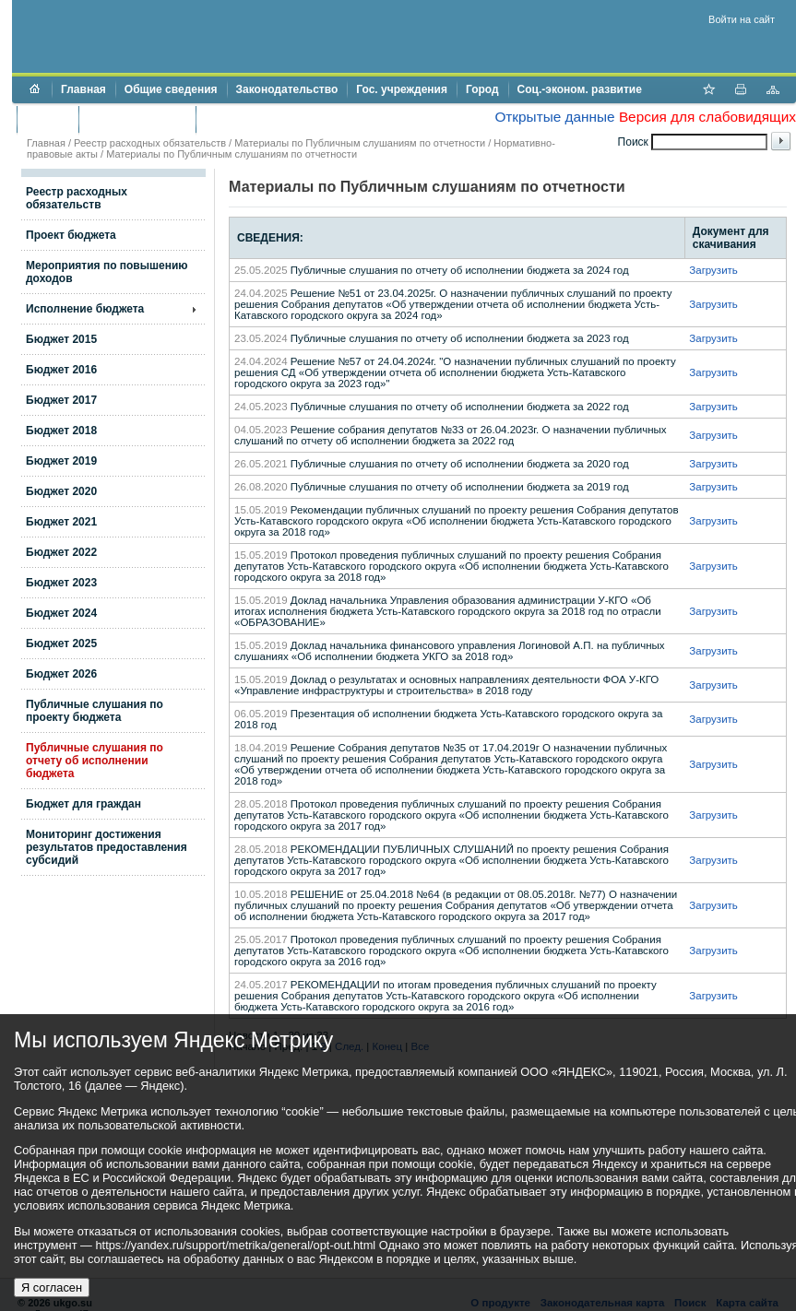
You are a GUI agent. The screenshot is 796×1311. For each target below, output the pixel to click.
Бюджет (47, 118)
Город (482, 89)
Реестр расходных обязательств (150, 142)
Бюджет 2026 (61, 673)
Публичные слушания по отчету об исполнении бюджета (94, 760)
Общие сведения (171, 89)
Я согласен (51, 1287)
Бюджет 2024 (61, 613)
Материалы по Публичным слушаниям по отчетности (359, 142)
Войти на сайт (741, 19)
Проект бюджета (71, 235)
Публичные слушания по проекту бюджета (94, 711)
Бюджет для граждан (83, 803)
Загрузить (713, 270)
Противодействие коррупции (284, 118)
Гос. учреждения (401, 89)
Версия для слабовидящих (707, 116)
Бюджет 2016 (61, 369)
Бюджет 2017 (61, 400)
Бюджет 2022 (61, 552)
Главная (83, 89)
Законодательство (287, 89)
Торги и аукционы (137, 118)
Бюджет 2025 (61, 643)
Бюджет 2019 (61, 461)
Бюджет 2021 (61, 521)
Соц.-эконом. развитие (579, 89)
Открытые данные (554, 116)
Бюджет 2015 (61, 339)
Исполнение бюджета (85, 308)
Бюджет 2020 (61, 491)
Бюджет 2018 (61, 430)
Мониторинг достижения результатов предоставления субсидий (106, 847)
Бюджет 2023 (61, 582)
